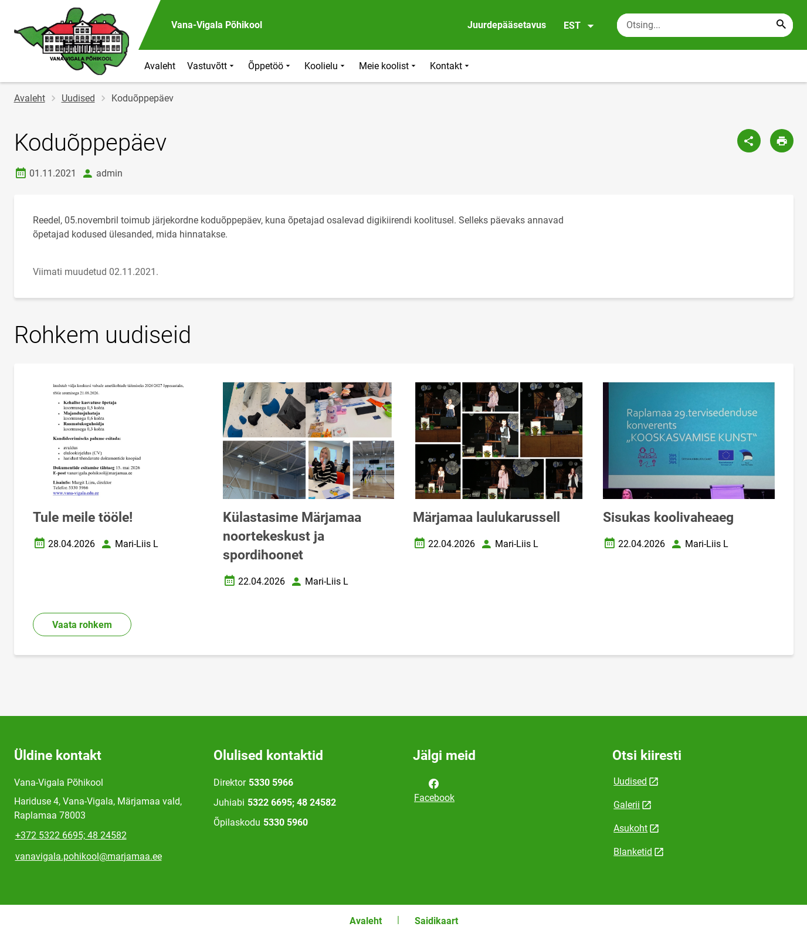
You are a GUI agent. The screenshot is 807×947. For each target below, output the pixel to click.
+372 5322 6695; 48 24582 (71, 835)
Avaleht (159, 66)
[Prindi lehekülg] (782, 140)
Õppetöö (270, 66)
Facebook (434, 790)
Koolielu (325, 66)
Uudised (78, 98)
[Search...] (781, 25)
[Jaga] (749, 140)
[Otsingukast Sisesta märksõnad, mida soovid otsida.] (705, 25)
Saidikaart (436, 920)
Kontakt (451, 66)
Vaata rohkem (82, 624)
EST (579, 26)
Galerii (626, 804)
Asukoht (630, 828)
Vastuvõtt (211, 66)
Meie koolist (388, 66)
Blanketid (632, 851)
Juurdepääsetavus (506, 24)
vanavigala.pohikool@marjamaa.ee (88, 856)
